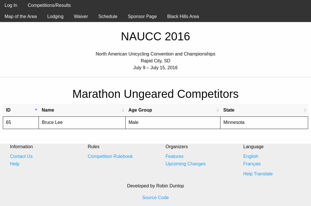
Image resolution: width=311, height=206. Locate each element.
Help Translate (258, 173)
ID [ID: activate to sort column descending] (8, 110)
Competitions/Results (49, 5)
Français (252, 163)
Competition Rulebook (110, 156)
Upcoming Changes (186, 163)
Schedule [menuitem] (107, 16)
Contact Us (21, 156)
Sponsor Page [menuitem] (142, 16)
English (250, 156)
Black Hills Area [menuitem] (183, 16)
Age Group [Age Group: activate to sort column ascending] (140, 110)
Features (175, 156)
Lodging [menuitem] (55, 16)
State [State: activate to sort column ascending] (228, 110)
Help (14, 163)
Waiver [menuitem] (81, 16)
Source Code (155, 197)
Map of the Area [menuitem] (21, 16)
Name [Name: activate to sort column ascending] (48, 110)
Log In (11, 5)
